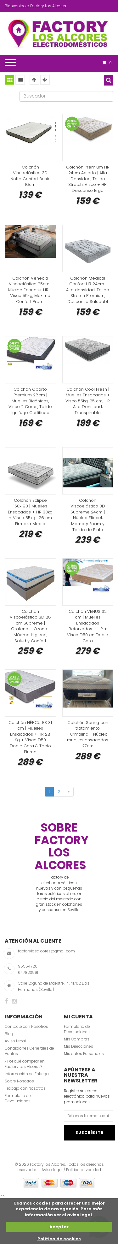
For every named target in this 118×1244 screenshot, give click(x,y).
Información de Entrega (27, 1073)
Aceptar (59, 1227)
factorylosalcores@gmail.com (46, 951)
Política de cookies (59, 1239)
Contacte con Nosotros (26, 1026)
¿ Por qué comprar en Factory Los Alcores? (25, 1063)
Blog (9, 1033)
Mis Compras (76, 1039)
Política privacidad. (84, 1169)
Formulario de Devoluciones (18, 1098)
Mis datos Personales (84, 1053)
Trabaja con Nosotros (25, 1088)
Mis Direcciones (78, 1046)
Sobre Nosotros (19, 1081)
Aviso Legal (15, 1041)
